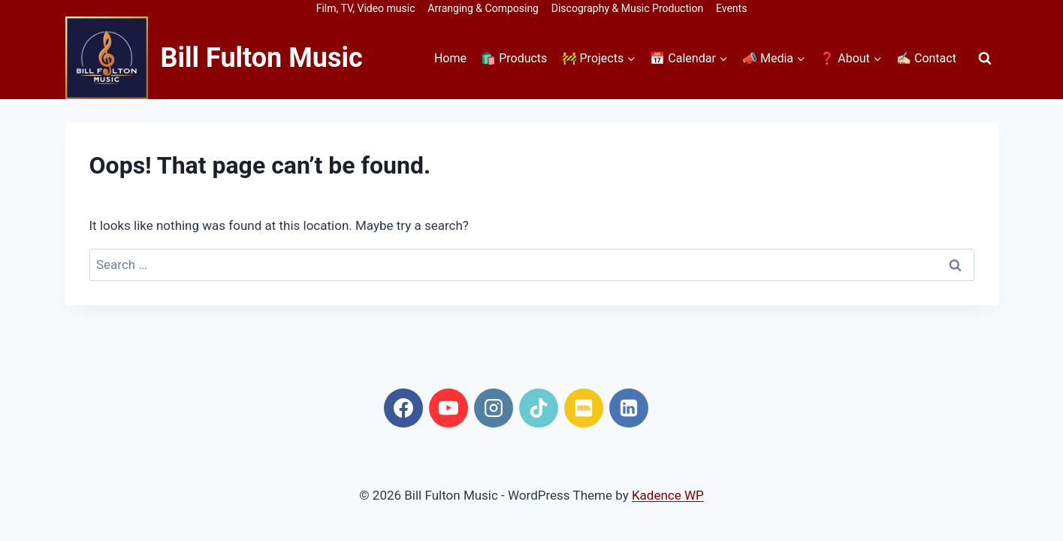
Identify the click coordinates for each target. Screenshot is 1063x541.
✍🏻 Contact (926, 58)
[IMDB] (583, 408)
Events (731, 8)
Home (450, 58)
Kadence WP (668, 495)
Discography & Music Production (627, 8)
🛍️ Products (514, 58)
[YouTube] (448, 408)
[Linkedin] (628, 408)
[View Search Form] (984, 57)
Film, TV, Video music (365, 8)
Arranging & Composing (483, 8)
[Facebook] (403, 408)
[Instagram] (493, 408)
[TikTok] (538, 408)
